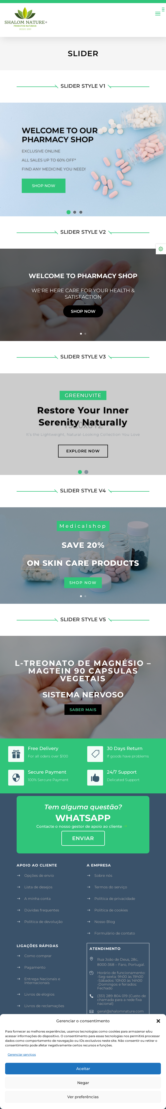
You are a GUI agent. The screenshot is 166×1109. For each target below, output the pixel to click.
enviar (83, 838)
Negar (83, 1082)
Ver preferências (83, 1096)
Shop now (83, 311)
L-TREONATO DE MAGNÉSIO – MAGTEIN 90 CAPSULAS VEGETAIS (83, 670)
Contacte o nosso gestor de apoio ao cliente (79, 826)
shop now (83, 582)
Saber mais (83, 709)
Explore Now (83, 451)
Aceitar (83, 1068)
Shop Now (43, 185)
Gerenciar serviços (22, 1054)
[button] (158, 1021)
